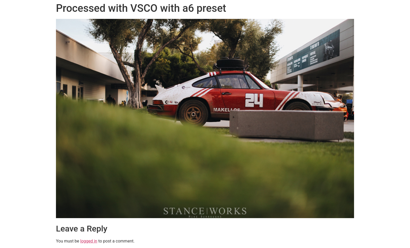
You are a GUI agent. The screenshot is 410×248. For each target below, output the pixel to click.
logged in (88, 241)
